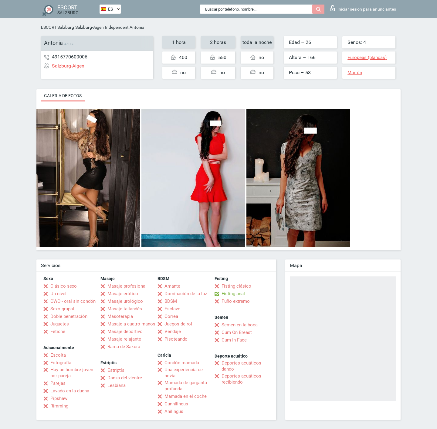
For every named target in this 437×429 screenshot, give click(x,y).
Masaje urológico (125, 301)
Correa (171, 316)
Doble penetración (68, 316)
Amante (172, 286)
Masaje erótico (122, 293)
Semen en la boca (240, 325)
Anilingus (173, 411)
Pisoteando (176, 339)
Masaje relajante (124, 339)
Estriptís (115, 370)
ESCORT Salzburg (57, 27)
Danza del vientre (124, 378)
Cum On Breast (237, 332)
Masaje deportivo (125, 331)
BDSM (170, 301)
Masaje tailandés (124, 309)
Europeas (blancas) (367, 57)
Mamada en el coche (185, 396)
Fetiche (57, 331)
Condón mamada (181, 362)
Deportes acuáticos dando (241, 366)
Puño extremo (236, 301)
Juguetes (59, 324)
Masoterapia (120, 316)
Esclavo (172, 309)
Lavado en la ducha (69, 391)
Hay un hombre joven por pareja (71, 372)
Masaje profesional (127, 286)
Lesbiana (116, 385)
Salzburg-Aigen (89, 27)
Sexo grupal (62, 309)
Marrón (354, 72)
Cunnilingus (176, 404)
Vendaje (172, 331)
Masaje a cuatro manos (131, 324)
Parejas (58, 383)
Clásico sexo (63, 286)
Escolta (58, 355)
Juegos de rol (178, 324)
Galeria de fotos (63, 95)
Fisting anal (233, 293)
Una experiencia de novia (183, 372)
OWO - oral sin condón (73, 301)
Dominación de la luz (185, 293)
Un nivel (58, 293)
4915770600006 (69, 57)
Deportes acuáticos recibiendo (241, 379)
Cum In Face (234, 340)
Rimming (59, 406)
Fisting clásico (236, 286)
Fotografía (60, 362)
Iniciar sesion (363, 8)
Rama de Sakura (123, 346)
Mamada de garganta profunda (185, 385)
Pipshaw (58, 398)
